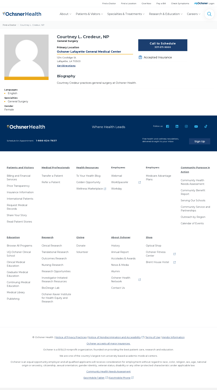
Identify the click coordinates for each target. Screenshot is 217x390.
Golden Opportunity (88, 180)
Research (47, 234)
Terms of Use (152, 335)
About (64, 14)
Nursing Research (52, 262)
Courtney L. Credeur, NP (32, 25)
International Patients (20, 196)
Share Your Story (17, 213)
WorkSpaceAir (119, 180)
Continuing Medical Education (18, 281)
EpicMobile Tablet (94, 375)
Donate (81, 243)
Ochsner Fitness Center (155, 251)
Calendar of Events (192, 221)
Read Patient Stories (19, 219)
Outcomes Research (54, 256)
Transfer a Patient (52, 173)
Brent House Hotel (157, 259)
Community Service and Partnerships (195, 206)
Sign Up (203, 139)
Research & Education (164, 14)
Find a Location (128, 3)
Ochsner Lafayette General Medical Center (89, 51)
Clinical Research (52, 243)
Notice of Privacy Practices (71, 335)
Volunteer (82, 249)
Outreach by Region (193, 214)
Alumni (115, 269)
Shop (149, 234)
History (115, 243)
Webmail (116, 173)
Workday (116, 186)
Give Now (146, 3)
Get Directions (66, 65)
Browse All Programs (19, 243)
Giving (80, 234)
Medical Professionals (56, 165)
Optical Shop (153, 243)
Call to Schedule (163, 45)
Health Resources (87, 165)
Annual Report (120, 249)
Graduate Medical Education (17, 271)
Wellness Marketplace (89, 186)
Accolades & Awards (123, 256)
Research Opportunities (56, 269)
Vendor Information (173, 335)
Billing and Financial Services (18, 175)
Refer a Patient (51, 180)
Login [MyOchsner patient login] (211, 3)
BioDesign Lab (50, 285)
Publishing (13, 296)
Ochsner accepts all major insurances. (108, 341)
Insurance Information (20, 190)
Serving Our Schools (193, 198)
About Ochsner (120, 234)
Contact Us (118, 285)
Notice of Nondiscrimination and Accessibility (114, 335)
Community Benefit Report (193, 189)
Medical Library (16, 290)
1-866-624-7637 (46, 138)
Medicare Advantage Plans (158, 175)
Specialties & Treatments (124, 14)
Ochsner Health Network (120, 277)
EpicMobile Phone (119, 375)
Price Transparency (18, 183)
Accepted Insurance (158, 57)
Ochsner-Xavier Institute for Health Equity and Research (56, 295)
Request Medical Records (17, 204)
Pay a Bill (161, 3)
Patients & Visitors (88, 14)
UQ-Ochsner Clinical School (19, 251)
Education (13, 234)
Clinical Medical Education (16, 261)
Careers (192, 14)
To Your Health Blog (88, 173)
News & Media (120, 262)
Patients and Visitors (20, 165)
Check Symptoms (180, 3)
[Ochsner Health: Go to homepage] (22, 13)
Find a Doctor (109, 3)
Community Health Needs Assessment (192, 179)
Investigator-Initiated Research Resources (54, 277)
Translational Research (55, 249)
